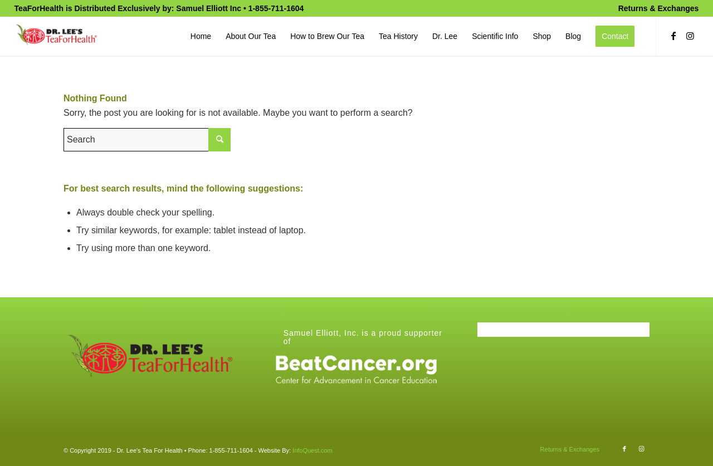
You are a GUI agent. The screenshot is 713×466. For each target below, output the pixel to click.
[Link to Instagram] (690, 35)
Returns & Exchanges (658, 8)
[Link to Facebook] (673, 35)
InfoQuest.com (312, 450)
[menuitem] (656, 8)
